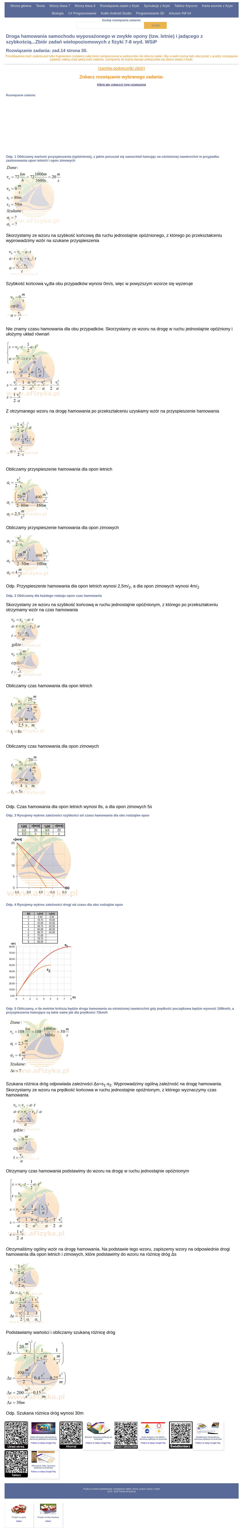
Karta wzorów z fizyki (217, 6)
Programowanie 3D (150, 13)
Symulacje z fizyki (157, 6)
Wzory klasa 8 (85, 6)
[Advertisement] (115, 125)
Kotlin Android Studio (116, 13)
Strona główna (20, 6)
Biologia (58, 13)
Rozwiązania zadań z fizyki (119, 6)
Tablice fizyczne (185, 6)
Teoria (40, 6)
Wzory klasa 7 (59, 6)
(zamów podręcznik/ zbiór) (121, 68)
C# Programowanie (82, 13)
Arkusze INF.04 (180, 13)
